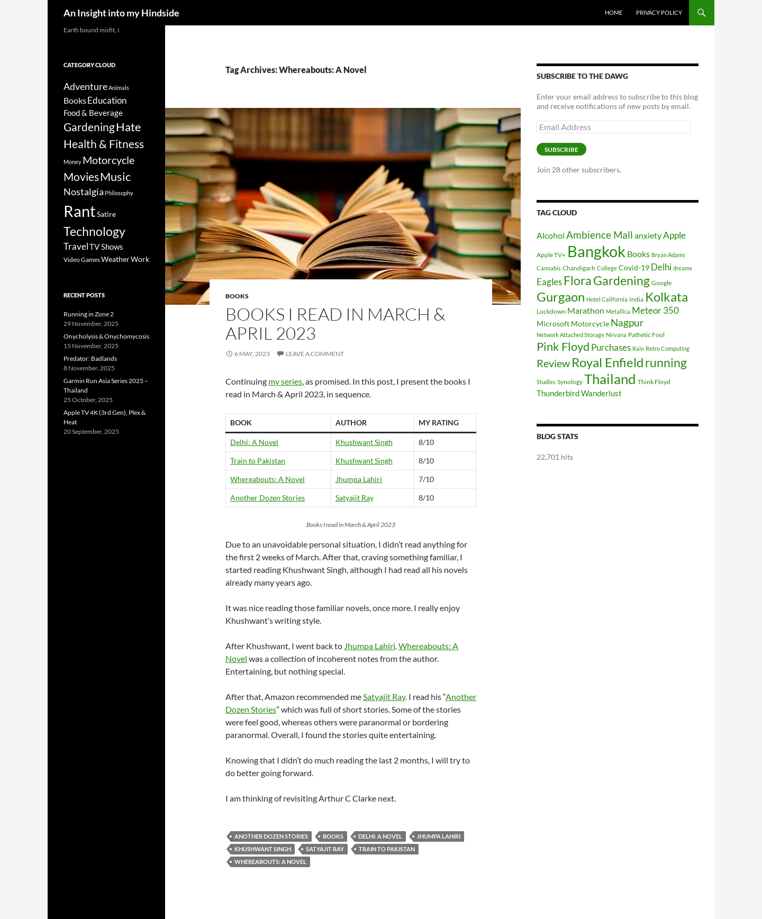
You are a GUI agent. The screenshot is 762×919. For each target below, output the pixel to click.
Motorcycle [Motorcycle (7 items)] (590, 323)
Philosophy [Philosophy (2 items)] (119, 192)
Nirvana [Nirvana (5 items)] (616, 334)
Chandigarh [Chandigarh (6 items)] (579, 268)
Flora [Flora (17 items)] (578, 281)
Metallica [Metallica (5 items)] (618, 311)
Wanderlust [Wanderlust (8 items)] (601, 393)
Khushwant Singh (364, 442)
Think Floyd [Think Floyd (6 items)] (654, 382)
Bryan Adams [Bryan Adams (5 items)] (668, 254)
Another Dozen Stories (267, 497)
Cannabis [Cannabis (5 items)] (549, 268)
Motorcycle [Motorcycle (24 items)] (108, 160)
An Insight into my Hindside (121, 13)
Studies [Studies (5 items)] (546, 381)
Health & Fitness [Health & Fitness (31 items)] (104, 144)
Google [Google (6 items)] (661, 283)
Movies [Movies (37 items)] (81, 177)
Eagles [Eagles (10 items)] (549, 281)
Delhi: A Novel (254, 442)
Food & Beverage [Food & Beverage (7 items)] (93, 112)
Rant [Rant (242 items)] (80, 211)
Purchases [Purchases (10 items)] (611, 347)
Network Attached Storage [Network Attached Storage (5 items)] (570, 334)
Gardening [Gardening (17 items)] (621, 281)
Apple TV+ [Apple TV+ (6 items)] (551, 255)
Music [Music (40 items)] (115, 177)
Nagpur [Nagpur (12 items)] (627, 322)
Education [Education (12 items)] (106, 100)
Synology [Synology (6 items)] (570, 382)
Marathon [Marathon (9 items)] (585, 310)
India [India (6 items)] (636, 299)
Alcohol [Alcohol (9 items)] (551, 235)
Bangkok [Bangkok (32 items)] (596, 251)
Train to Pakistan (257, 460)
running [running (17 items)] (666, 363)
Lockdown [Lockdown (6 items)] (551, 311)
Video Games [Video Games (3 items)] (82, 259)
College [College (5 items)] (607, 268)
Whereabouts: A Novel (267, 479)
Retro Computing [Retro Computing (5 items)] (668, 348)
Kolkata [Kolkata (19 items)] (666, 296)
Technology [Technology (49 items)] (94, 231)
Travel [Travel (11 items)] (76, 246)
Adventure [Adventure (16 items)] (85, 86)
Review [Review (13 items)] (553, 363)
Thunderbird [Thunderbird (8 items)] (558, 393)
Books (237, 296)
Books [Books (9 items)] (638, 254)
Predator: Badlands (90, 358)
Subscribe (561, 149)
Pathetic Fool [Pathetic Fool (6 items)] (646, 335)
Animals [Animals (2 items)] (118, 87)
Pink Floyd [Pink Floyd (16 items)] (563, 346)
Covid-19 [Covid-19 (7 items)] (634, 267)
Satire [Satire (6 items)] (106, 214)
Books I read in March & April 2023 (335, 323)
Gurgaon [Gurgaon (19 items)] (561, 296)
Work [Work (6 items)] (140, 258)
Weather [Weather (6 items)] (115, 258)
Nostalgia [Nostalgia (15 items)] (84, 191)
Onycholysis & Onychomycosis (106, 336)
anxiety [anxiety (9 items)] (647, 235)
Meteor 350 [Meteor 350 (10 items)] (655, 310)
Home (613, 12)
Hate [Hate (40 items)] (128, 127)
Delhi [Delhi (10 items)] (661, 266)
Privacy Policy (659, 12)
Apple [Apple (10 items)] (674, 235)
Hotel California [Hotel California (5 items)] (607, 299)
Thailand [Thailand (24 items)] (610, 378)
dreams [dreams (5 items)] (682, 268)
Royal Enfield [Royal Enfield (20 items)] (607, 362)
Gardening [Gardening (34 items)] (89, 126)
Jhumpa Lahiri (358, 479)
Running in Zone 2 (89, 314)
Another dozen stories (271, 836)
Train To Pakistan (387, 848)
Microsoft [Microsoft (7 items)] (553, 323)
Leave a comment (315, 354)
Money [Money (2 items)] (72, 161)
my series (285, 381)
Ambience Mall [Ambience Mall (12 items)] (599, 235)
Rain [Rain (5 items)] (638, 348)
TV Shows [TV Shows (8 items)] (106, 246)
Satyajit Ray (354, 497)
